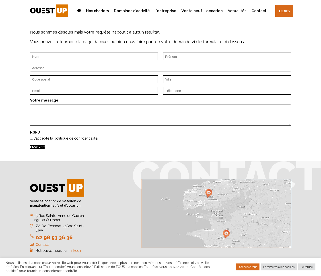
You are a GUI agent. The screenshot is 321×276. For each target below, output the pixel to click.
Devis (284, 11)
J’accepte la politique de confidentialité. (66, 138)
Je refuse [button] (307, 267)
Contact (42, 244)
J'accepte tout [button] (248, 267)
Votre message (44, 100)
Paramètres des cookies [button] (278, 267)
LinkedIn (75, 250)
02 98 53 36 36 (54, 237)
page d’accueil (96, 41)
